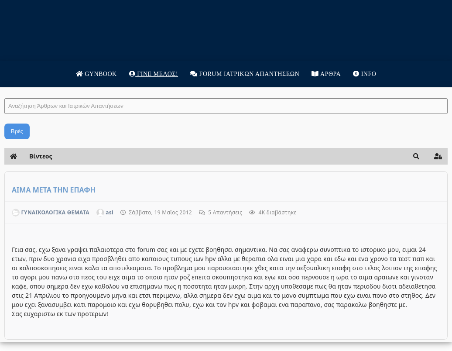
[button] (416, 156)
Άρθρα (326, 74)
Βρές (17, 131)
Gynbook (96, 74)
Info (364, 74)
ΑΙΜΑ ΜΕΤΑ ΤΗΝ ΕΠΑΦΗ (54, 190)
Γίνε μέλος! (153, 74)
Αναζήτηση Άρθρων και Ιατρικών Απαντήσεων (4, 89)
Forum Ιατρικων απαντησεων (244, 74)
